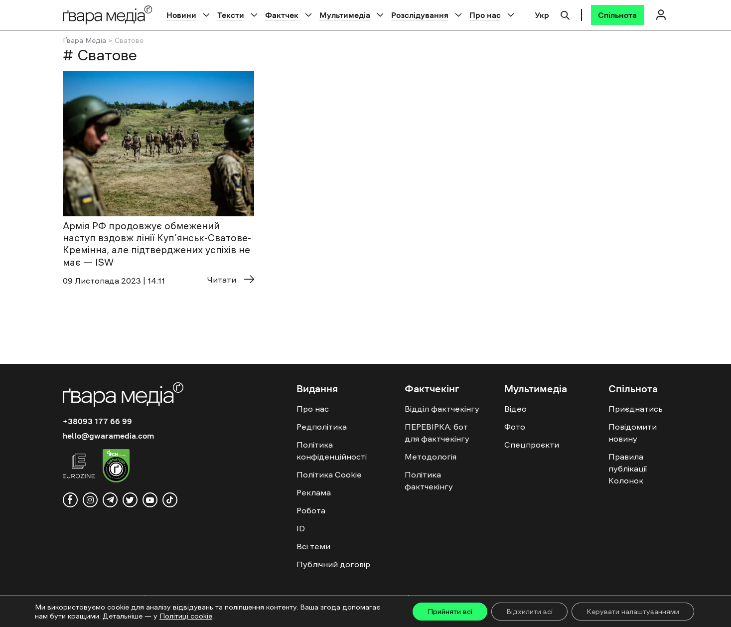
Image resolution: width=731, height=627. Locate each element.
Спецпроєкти (531, 445)
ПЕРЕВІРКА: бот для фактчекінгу (437, 433)
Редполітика (321, 427)
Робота (310, 510)
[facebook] (70, 499)
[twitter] (130, 499)
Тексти (230, 15)
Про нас (485, 15)
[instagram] (90, 499)
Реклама (313, 492)
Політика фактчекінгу (429, 480)
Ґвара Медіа (84, 40)
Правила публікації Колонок (627, 468)
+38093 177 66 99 (97, 421)
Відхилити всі (529, 611)
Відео (515, 409)
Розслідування (419, 15)
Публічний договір (333, 564)
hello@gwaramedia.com (108, 436)
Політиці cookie (185, 616)
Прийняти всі (450, 611)
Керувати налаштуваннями (632, 611)
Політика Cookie (329, 474)
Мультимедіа (344, 15)
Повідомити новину (632, 433)
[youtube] (150, 499)
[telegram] (110, 499)
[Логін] (661, 14)
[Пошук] (565, 14)
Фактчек (281, 15)
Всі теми (313, 546)
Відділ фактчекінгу (442, 409)
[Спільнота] (617, 15)
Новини (181, 15)
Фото (514, 427)
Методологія (430, 457)
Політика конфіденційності (331, 451)
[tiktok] (169, 499)
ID (300, 528)
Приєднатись (635, 409)
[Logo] (107, 14)
